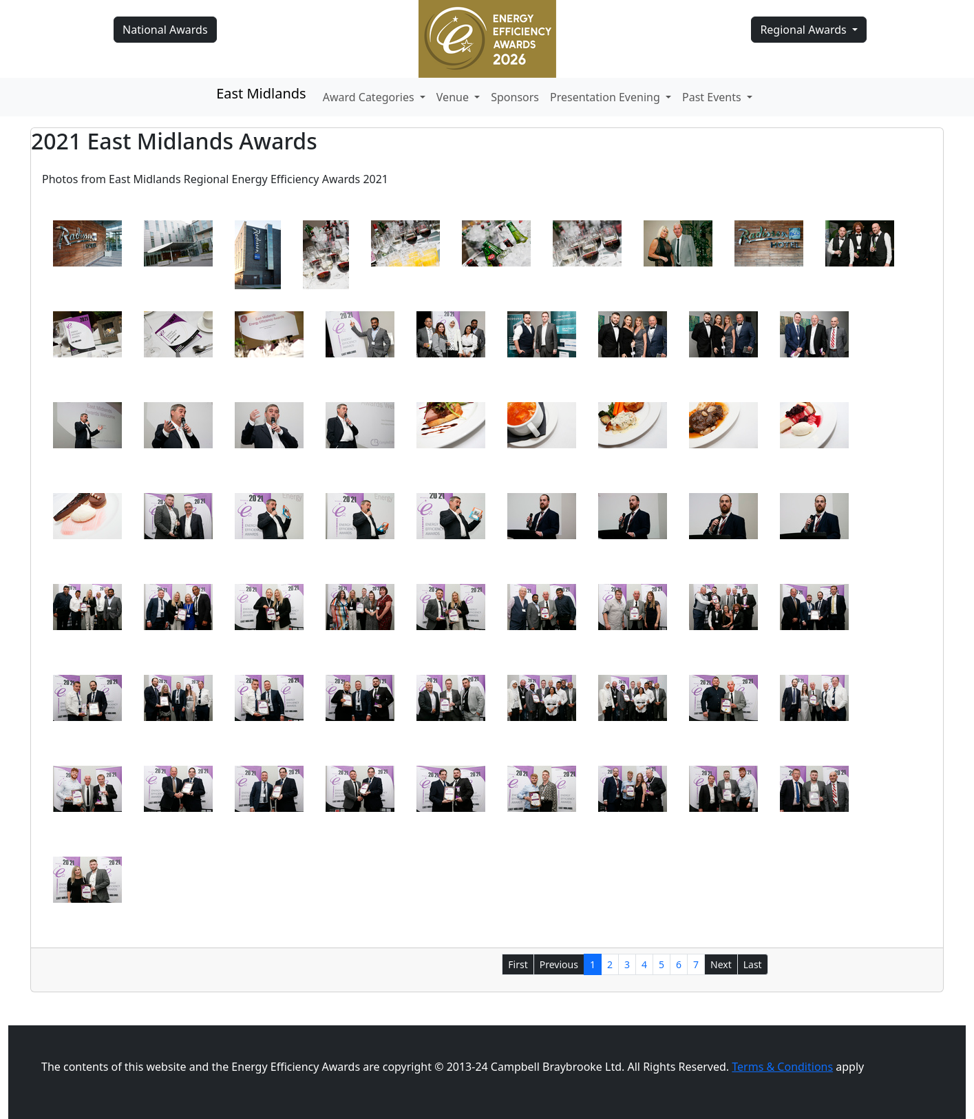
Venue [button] (454, 97)
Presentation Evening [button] (606, 97)
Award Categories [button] (370, 97)
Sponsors (515, 97)
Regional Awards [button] (804, 29)
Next (721, 964)
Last (752, 964)
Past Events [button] (713, 97)
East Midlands (261, 93)
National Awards (165, 29)
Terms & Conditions (782, 1066)
